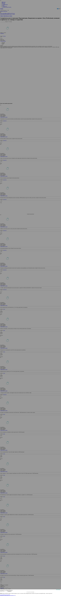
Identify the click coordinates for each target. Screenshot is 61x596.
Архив (1, 595)
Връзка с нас (14, 595)
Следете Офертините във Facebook (5, 594)
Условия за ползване (9, 595)
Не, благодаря (58, 589)
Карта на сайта (4, 595)
